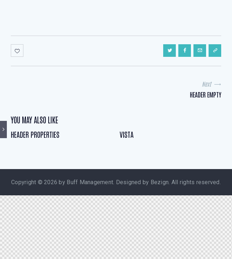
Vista (127, 134)
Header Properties (35, 134)
